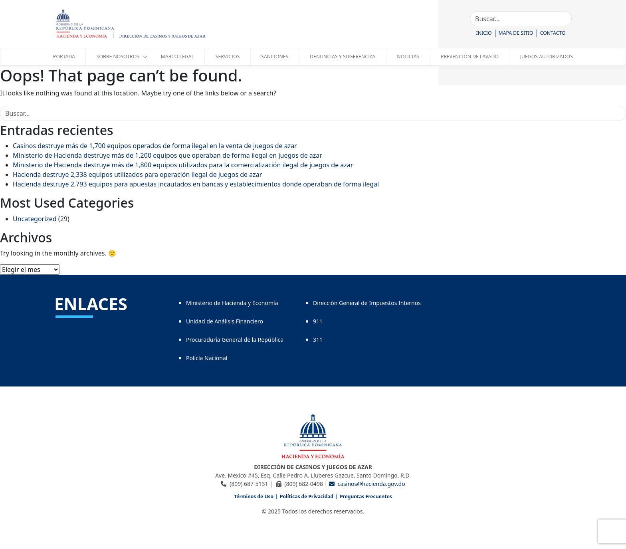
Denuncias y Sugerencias (342, 56)
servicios (228, 56)
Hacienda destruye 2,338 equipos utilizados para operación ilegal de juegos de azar (137, 174)
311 (318, 339)
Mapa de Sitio (516, 33)
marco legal (177, 56)
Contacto (553, 33)
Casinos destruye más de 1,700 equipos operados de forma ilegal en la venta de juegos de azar (155, 145)
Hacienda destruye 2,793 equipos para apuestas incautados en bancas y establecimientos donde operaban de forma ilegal (196, 184)
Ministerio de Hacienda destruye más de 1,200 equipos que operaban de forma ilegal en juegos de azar (167, 155)
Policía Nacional (206, 358)
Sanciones (274, 56)
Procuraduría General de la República (234, 339)
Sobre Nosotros (118, 56)
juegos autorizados (546, 56)
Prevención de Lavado (470, 56)
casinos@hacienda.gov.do (367, 484)
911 (318, 321)
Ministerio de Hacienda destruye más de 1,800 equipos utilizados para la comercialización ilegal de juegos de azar (183, 165)
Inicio (484, 33)
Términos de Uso (253, 496)
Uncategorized (35, 218)
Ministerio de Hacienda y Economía (232, 303)
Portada (64, 56)
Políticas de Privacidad (306, 496)
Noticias (408, 56)
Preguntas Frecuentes (366, 496)
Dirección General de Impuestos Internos (367, 303)
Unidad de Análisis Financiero (224, 321)
